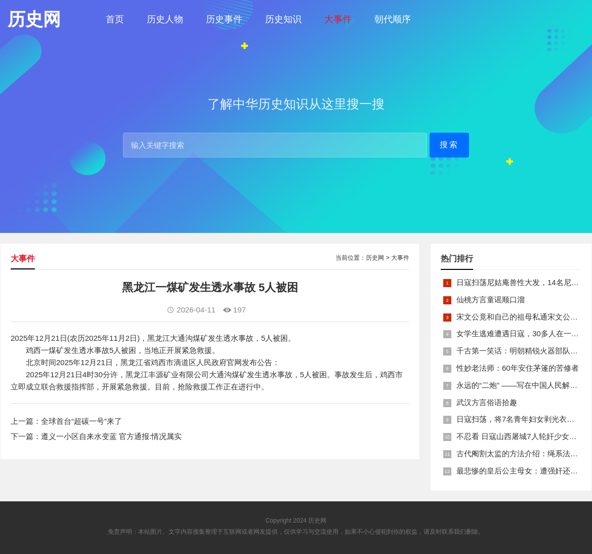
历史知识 (283, 19)
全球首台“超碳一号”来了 (81, 421)
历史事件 (224, 19)
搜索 (449, 144)
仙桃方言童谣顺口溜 (490, 299)
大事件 (338, 19)
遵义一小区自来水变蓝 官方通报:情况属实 (111, 436)
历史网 (375, 257)
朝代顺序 (392, 19)
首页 (115, 19)
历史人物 (165, 19)
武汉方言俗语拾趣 (486, 402)
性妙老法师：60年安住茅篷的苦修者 (517, 368)
